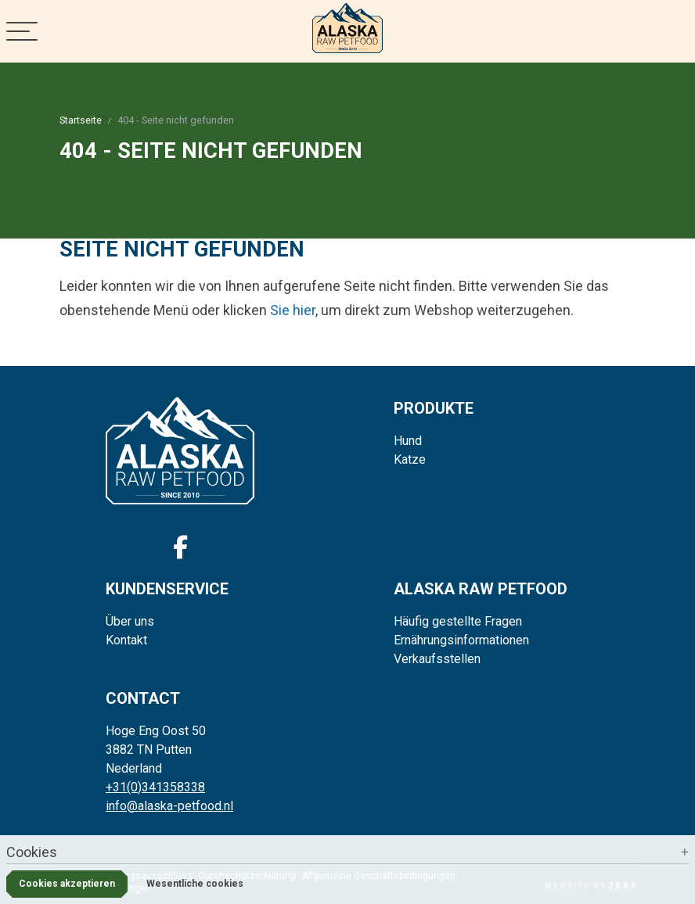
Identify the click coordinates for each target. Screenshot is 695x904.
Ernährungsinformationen (461, 640)
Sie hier (292, 310)
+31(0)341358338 (155, 787)
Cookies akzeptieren (67, 883)
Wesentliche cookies (194, 883)
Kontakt (126, 640)
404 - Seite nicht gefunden (175, 120)
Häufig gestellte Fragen (458, 621)
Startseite (80, 120)
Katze (410, 459)
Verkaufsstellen (437, 658)
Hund (408, 440)
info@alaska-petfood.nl (169, 805)
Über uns (130, 621)
